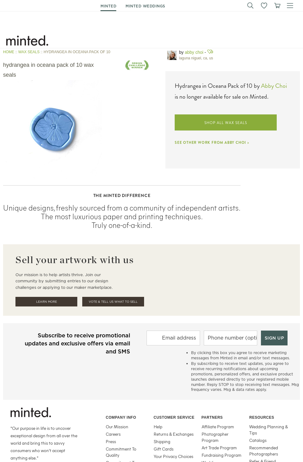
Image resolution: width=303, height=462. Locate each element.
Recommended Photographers (263, 451)
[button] (250, 5)
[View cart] (277, 5)
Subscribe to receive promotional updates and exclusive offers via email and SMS (77, 343)
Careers (113, 434)
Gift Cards (163, 449)
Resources (261, 417)
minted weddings (145, 6)
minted (108, 6)
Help (158, 427)
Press (111, 441)
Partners (212, 417)
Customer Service (174, 417)
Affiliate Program (218, 427)
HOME (8, 52)
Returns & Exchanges (174, 434)
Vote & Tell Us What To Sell (113, 301)
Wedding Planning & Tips (268, 430)
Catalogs (258, 440)
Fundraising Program (221, 455)
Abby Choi (194, 52)
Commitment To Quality (121, 452)
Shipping (162, 441)
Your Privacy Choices (173, 456)
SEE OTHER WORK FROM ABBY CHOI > (212, 142)
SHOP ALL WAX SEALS (225, 123)
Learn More (46, 301)
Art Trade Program (219, 448)
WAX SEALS (29, 52)
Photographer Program (215, 437)
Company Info (121, 417)
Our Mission (117, 427)
